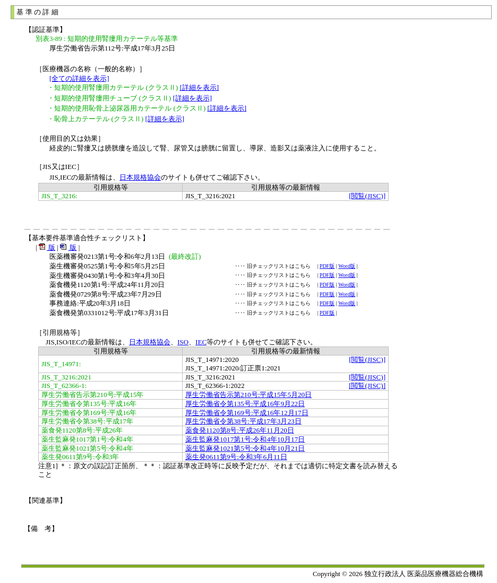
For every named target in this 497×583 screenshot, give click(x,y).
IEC (201, 342)
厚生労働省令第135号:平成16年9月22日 (245, 404)
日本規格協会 (140, 177)
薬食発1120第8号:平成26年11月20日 (239, 430)
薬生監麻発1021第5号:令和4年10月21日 (245, 448)
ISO (182, 342)
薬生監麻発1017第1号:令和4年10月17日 (245, 439)
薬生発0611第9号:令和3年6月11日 (236, 457)
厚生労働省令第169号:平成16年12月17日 (247, 413)
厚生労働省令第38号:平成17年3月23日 (243, 421)
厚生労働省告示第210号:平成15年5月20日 (248, 395)
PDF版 (327, 266)
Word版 (346, 266)
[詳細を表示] (199, 87)
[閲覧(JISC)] (367, 196)
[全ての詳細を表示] (79, 78)
